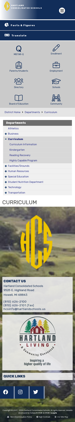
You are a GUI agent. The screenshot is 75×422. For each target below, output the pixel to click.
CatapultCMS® (36, 413)
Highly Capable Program (23, 160)
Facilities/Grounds (18, 165)
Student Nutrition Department (25, 182)
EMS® (47, 413)
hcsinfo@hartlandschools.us (25, 309)
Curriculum (50, 112)
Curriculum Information (23, 144)
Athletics (13, 128)
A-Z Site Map (61, 417)
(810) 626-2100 (15, 301)
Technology (14, 187)
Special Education (18, 176)
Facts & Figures (23, 25)
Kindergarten (17, 149)
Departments (32, 112)
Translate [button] (19, 35)
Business (13, 133)
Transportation (16, 192)
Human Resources (18, 171)
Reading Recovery (20, 155)
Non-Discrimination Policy (19, 417)
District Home (12, 112)
